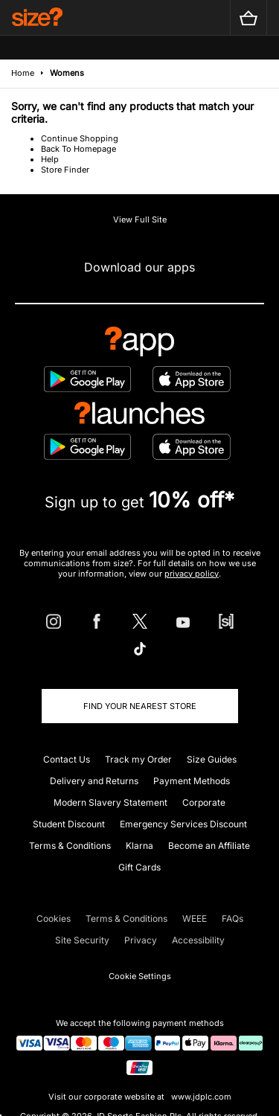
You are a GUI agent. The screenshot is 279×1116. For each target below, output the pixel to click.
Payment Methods (191, 780)
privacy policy (191, 573)
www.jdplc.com (200, 1096)
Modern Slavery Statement (110, 802)
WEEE (194, 918)
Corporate (203, 802)
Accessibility (198, 940)
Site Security (82, 940)
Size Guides (212, 759)
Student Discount (69, 824)
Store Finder (65, 169)
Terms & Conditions (70, 845)
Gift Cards (139, 867)
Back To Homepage (78, 149)
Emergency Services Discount (183, 824)
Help (50, 159)
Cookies (53, 918)
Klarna (139, 845)
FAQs (232, 918)
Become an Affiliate (209, 845)
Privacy (140, 940)
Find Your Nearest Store (139, 706)
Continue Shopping (79, 138)
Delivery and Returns (94, 780)
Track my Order (138, 759)
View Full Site (140, 219)
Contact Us (66, 759)
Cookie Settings (140, 976)
